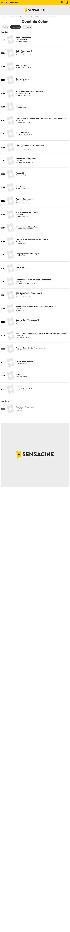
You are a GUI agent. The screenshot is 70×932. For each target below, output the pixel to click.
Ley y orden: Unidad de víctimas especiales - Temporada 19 (41, 118)
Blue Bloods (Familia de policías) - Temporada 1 (36, 307)
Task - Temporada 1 (24, 38)
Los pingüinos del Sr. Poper (27, 254)
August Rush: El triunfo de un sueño (31, 348)
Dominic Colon (35, 16)
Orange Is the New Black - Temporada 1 (32, 239)
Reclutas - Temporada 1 (25, 407)
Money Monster (22, 133)
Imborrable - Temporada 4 (27, 159)
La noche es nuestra (24, 361)
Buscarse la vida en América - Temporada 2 (34, 280)
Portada (4, 16)
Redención (20, 173)
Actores (16, 16)
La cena (19, 106)
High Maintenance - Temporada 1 (30, 145)
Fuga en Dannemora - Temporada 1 (30, 91)
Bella (18, 375)
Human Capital (22, 66)
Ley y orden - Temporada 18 (27, 320)
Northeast (20, 267)
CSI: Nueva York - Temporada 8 (29, 293)
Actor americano (24, 16)
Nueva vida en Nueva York (27, 227)
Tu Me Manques (22, 79)
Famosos (10, 16)
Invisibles (20, 187)
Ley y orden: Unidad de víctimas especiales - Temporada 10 (41, 333)
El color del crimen (24, 388)
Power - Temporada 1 (25, 199)
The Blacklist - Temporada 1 (27, 212)
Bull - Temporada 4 (24, 51)
